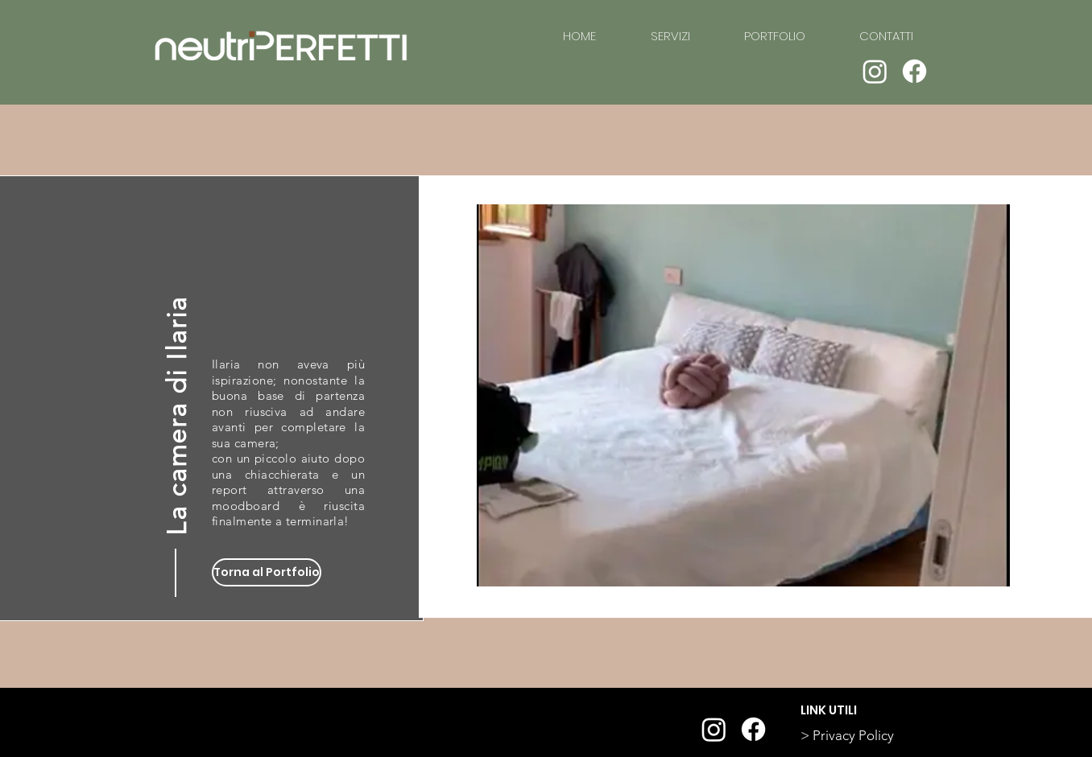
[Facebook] (914, 71)
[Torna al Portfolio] (266, 572)
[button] (743, 395)
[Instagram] (875, 71)
